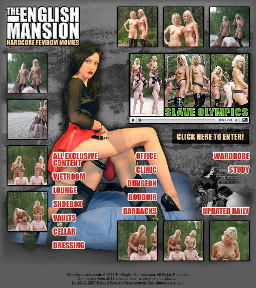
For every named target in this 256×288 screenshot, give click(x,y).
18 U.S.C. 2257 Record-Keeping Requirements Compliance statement (127, 282)
